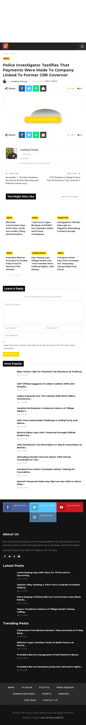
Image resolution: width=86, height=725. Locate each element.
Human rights (38, 253)
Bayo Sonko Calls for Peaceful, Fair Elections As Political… (50, 371)
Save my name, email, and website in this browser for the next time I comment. (39, 346)
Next (17, 275)
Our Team (30, 700)
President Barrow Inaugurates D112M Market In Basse (47, 654)
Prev (10, 275)
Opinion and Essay (24, 694)
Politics (44, 687)
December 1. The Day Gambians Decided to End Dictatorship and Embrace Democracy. (22, 180)
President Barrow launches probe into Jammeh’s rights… (49, 666)
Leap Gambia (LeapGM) (51, 717)
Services (63, 694)
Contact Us (50, 700)
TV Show (26, 687)
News (6, 59)
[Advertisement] (43, 21)
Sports (46, 694)
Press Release (65, 687)
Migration (63, 218)
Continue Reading (43, 119)
